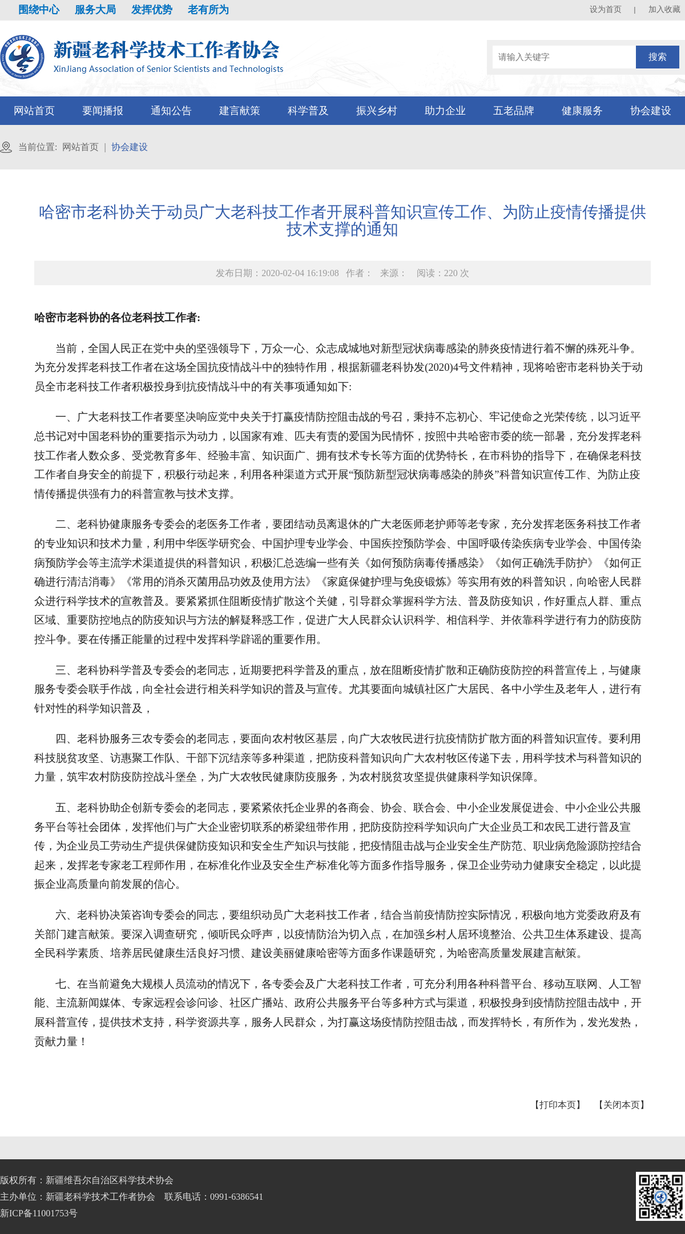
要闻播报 (102, 110)
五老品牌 (513, 110)
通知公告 (171, 110)
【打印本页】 (557, 1105)
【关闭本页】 (621, 1105)
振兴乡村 (376, 110)
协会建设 (650, 110)
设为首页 (606, 9)
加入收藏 (664, 9)
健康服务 (582, 110)
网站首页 (34, 110)
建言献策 (239, 110)
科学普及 (308, 110)
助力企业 (445, 110)
